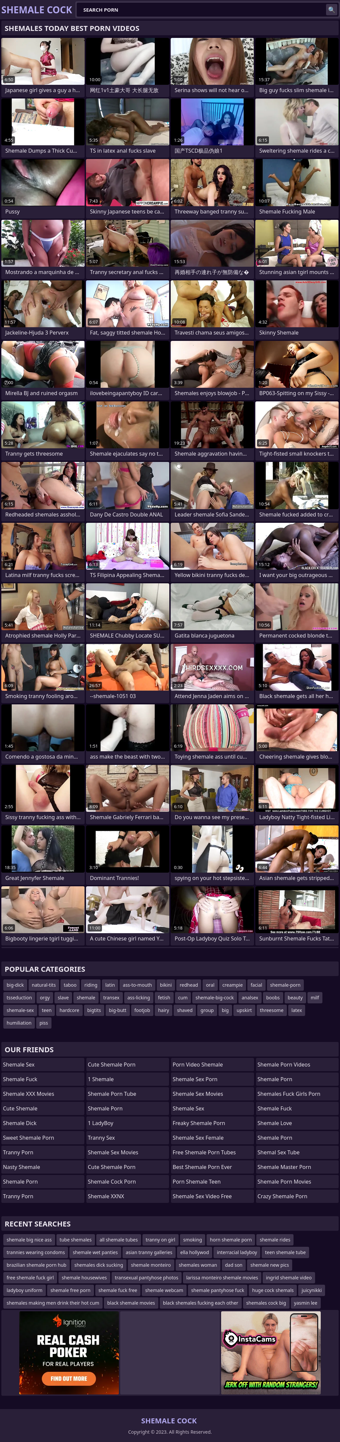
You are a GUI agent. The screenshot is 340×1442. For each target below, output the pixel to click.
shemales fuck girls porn (289, 1093)
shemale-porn (285, 985)
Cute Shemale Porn (112, 1064)
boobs (273, 997)
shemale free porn (70, 1290)
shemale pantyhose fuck (217, 1290)
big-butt (118, 1010)
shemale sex (188, 1108)
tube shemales (76, 1239)
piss (44, 1023)
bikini (166, 985)
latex (297, 1010)
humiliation (19, 1023)
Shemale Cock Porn (112, 1181)
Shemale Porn (20, 1181)
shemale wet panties (95, 1252)
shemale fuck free (118, 1290)
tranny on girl (160, 1239)
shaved (185, 1010)
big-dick (15, 985)
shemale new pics (269, 1265)
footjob (142, 1010)
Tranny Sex (101, 1137)
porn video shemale (198, 1064)
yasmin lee (305, 1303)
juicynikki (311, 1290)
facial (256, 985)
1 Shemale (101, 1079)
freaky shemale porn (199, 1123)
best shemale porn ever (202, 1167)
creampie (232, 985)
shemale (86, 997)
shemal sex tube (279, 1152)
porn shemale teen (197, 1181)
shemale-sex (20, 1010)
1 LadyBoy (101, 1123)
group (207, 1010)
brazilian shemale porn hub (36, 1265)
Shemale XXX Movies (28, 1093)
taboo (70, 985)
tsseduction (19, 997)
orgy (45, 997)
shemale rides (275, 1239)
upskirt (244, 1010)
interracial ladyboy (237, 1252)
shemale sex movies (113, 1152)
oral (210, 985)
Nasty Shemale (21, 1167)
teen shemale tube (285, 1252)
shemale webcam (164, 1290)
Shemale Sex (19, 1064)
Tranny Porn (18, 1152)
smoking (192, 1239)
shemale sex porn (195, 1079)
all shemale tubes (119, 1239)
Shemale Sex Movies (198, 1093)
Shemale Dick (20, 1123)
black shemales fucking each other (200, 1303)
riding (90, 985)
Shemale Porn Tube (112, 1093)
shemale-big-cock (215, 997)
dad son (234, 1265)
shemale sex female (198, 1137)
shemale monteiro (151, 1265)
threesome (272, 1010)
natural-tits (44, 985)
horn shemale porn (231, 1239)
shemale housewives (84, 1277)
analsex (250, 997)
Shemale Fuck (20, 1079)
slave (63, 997)
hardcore (69, 1010)
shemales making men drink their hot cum (53, 1303)
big (225, 1010)
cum (183, 997)
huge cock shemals (273, 1290)
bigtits (94, 1010)
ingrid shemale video (289, 1277)
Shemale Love (275, 1123)
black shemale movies (131, 1303)
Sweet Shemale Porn (28, 1137)
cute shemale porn (112, 1167)
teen (47, 1010)
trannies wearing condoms (36, 1252)
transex (111, 997)
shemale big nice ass (29, 1239)
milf (315, 997)
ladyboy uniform (24, 1290)
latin (110, 985)
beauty (295, 997)
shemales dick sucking (98, 1265)
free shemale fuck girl (30, 1277)
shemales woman (198, 1265)
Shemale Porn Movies (284, 1181)
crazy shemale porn (282, 1196)
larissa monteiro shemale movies (222, 1277)
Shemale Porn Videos (284, 1064)
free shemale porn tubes (204, 1152)
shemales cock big (266, 1303)
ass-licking (139, 997)
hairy (163, 1010)
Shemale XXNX (106, 1196)
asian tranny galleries (149, 1252)
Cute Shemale (20, 1108)
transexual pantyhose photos (146, 1277)
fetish (164, 997)
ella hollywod (194, 1252)
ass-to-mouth (137, 985)
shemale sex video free (202, 1196)
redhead (189, 985)
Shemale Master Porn (284, 1167)
